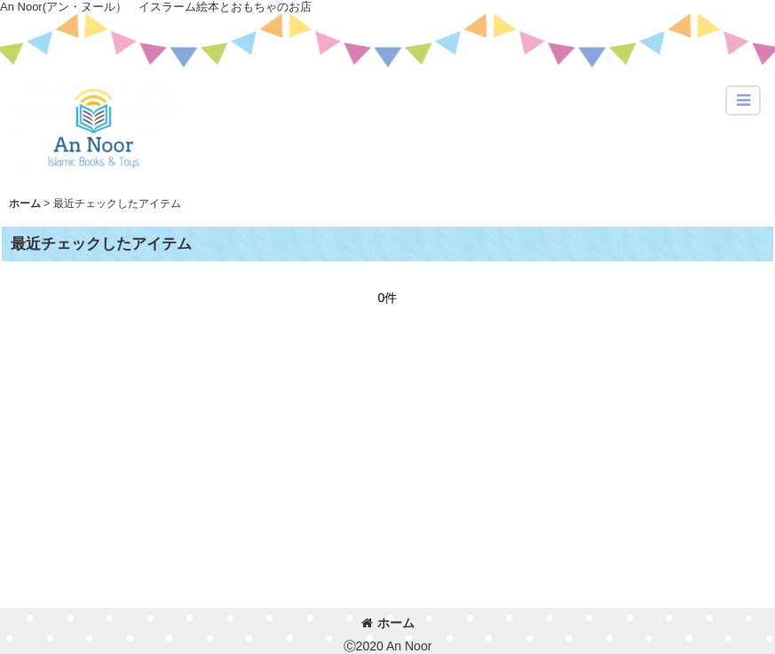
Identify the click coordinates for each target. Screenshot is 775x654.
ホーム (388, 623)
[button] (743, 100)
